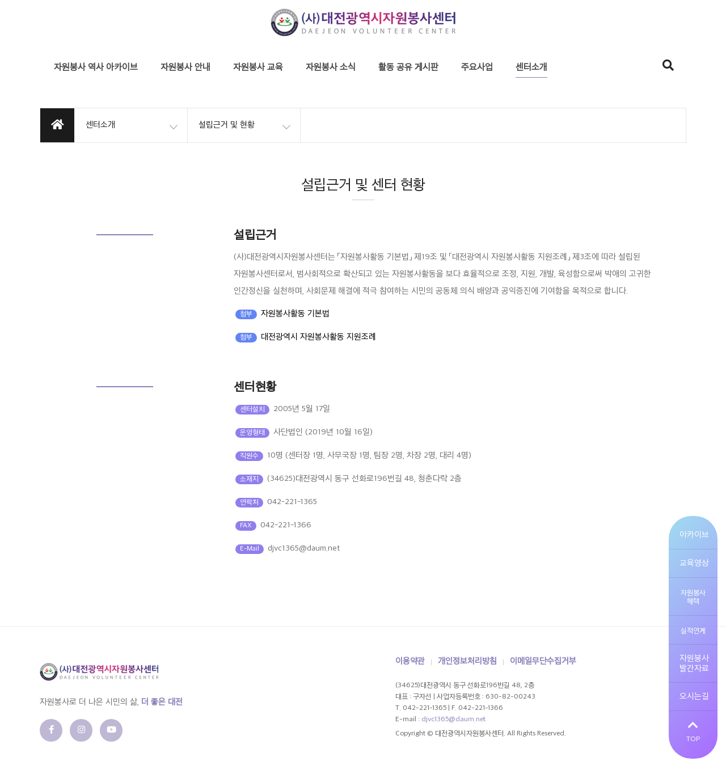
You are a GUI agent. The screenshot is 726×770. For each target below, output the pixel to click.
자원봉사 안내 (185, 67)
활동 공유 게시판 (408, 67)
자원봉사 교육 (258, 67)
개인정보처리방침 (467, 661)
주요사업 (477, 67)
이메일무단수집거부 (543, 661)
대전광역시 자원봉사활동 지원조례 (318, 337)
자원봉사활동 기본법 (295, 313)
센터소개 (531, 67)
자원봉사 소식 (331, 67)
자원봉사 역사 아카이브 (96, 67)
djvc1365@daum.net (453, 719)
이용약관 (410, 661)
